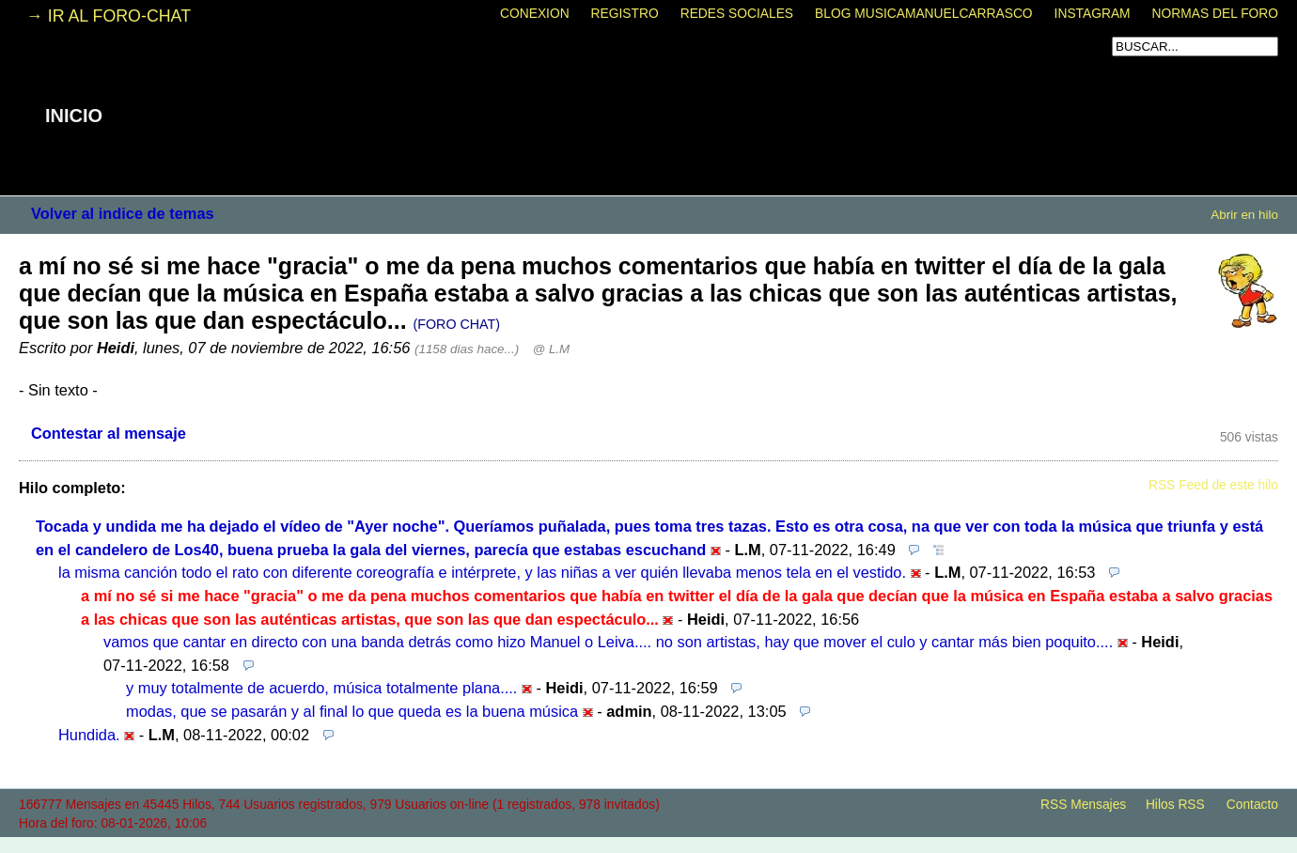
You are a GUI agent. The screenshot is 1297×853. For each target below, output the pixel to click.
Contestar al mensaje (108, 433)
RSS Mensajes (1083, 805)
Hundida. (89, 734)
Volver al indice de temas (122, 213)
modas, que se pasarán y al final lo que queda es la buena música (352, 711)
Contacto (1252, 805)
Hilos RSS (1175, 805)
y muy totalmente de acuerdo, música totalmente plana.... (321, 687)
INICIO (73, 115)
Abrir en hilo (1244, 215)
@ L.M (551, 349)
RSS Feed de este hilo (1213, 485)
